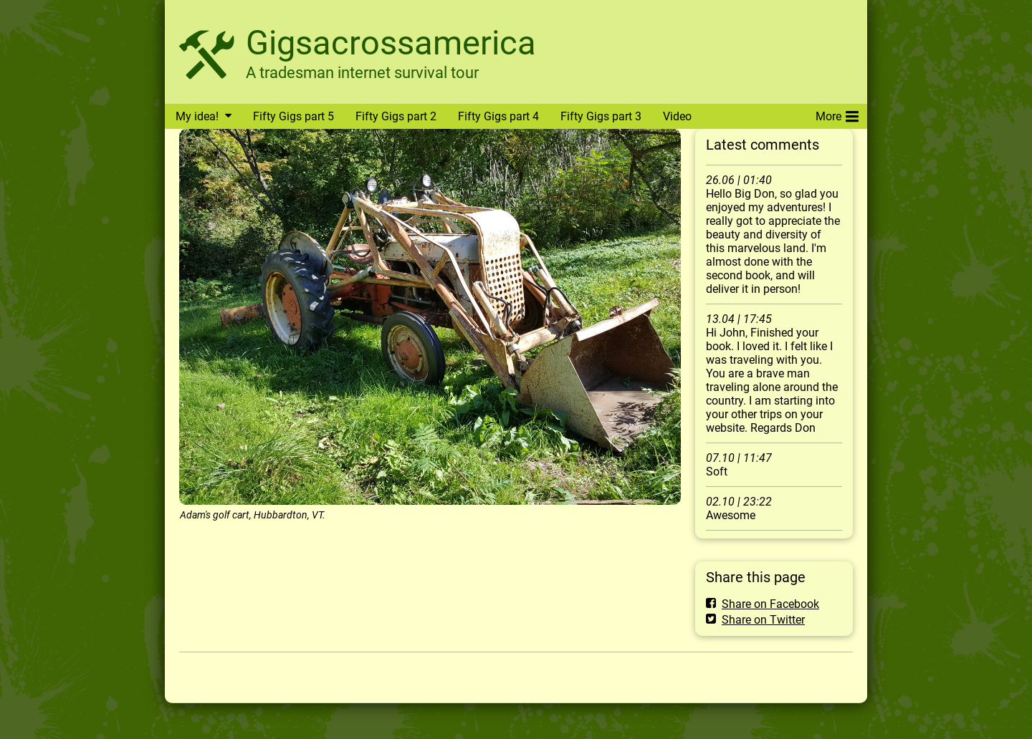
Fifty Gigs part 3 (600, 116)
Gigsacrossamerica (391, 42)
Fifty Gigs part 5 (293, 116)
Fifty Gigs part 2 (395, 116)
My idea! (197, 116)
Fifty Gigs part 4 (498, 116)
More (837, 114)
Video (677, 116)
